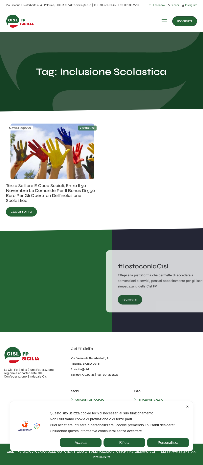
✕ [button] (187, 407)
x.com (173, 5)
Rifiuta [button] (124, 443)
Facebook (157, 5)
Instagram (189, 5)
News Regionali (20, 138)
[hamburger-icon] (164, 21)
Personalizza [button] (168, 443)
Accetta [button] (81, 443)
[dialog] (101, 426)
